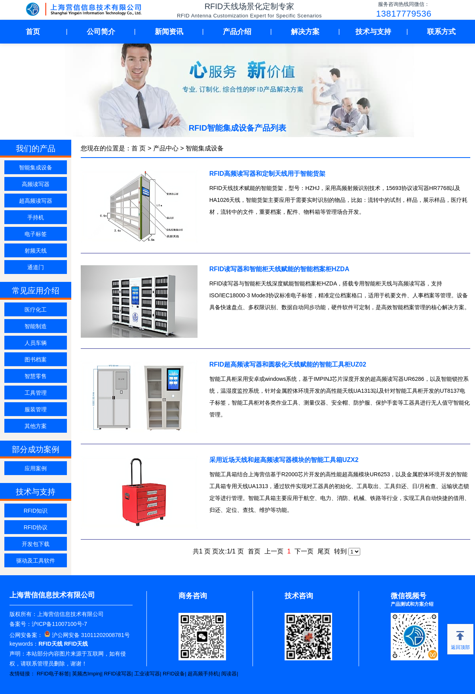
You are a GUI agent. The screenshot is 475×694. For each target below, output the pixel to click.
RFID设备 (174, 674)
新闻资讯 (169, 32)
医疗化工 (36, 309)
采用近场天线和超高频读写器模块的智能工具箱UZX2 (284, 459)
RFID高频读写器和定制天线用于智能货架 (267, 173)
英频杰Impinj (86, 674)
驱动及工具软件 (35, 560)
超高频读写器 (35, 201)
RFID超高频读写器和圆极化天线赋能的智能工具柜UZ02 (287, 364)
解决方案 (305, 32)
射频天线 (36, 250)
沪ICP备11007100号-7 (59, 624)
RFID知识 (36, 511)
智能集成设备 (35, 167)
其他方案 (36, 426)
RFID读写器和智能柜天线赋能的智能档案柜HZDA (279, 269)
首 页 (138, 148)
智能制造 (36, 326)
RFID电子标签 (53, 674)
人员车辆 (36, 343)
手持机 (35, 217)
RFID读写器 (117, 674)
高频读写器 (35, 184)
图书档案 (36, 359)
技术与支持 (373, 32)
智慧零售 (36, 376)
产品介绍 (237, 32)
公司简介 (101, 32)
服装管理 (36, 409)
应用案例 (36, 468)
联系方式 (441, 32)
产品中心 (166, 148)
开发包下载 (35, 544)
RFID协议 (36, 527)
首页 (33, 32)
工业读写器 (147, 674)
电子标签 (36, 234)
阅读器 (229, 674)
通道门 (35, 267)
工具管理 (36, 393)
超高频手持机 (203, 674)
